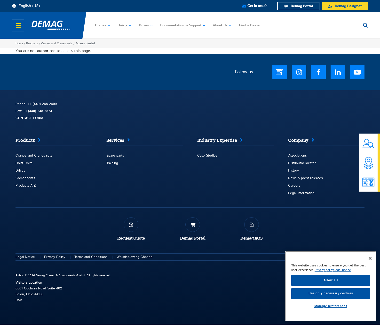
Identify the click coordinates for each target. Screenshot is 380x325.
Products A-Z (26, 185)
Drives (146, 25)
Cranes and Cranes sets (56, 43)
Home (19, 43)
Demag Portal (193, 238)
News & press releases (305, 178)
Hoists (125, 25)
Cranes (102, 25)
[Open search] (365, 25)
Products (32, 43)
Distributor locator (302, 163)
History (293, 170)
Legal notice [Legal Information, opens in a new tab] (342, 310)
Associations (297, 155)
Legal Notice (25, 257)
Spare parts (115, 155)
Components (25, 178)
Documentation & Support (183, 25)
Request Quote (131, 238)
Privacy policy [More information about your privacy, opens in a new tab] (324, 310)
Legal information (301, 193)
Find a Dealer (250, 25)
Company (298, 140)
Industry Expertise (217, 140)
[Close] (370, 298)
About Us (222, 25)
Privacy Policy (54, 257)
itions (103, 257)
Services (115, 140)
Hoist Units (24, 163)
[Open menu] (18, 25)
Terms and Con (85, 257)
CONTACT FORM (29, 118)
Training (112, 163)
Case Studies (207, 155)
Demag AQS (251, 238)
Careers (294, 185)
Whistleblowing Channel (135, 257)
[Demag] (51, 25)
